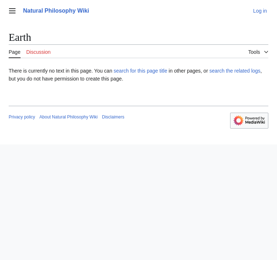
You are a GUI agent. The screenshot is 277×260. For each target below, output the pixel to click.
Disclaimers (113, 117)
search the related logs (234, 71)
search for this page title (140, 71)
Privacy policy (22, 117)
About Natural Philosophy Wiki (68, 117)
